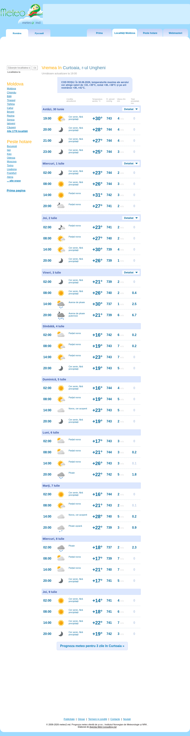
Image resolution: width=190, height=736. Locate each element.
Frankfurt (11, 173)
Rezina (10, 115)
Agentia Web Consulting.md (102, 727)
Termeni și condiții (97, 719)
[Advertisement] (95, 686)
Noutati (127, 719)
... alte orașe (14, 180)
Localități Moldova (124, 33)
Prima (99, 33)
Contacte (115, 719)
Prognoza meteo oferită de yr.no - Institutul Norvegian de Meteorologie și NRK (110, 724)
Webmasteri (175, 33)
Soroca (10, 119)
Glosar (81, 719)
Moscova (11, 161)
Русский (39, 33)
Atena (10, 177)
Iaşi (9, 150)
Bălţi (9, 96)
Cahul (10, 108)
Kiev (9, 154)
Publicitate (69, 719)
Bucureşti (12, 146)
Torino (10, 165)
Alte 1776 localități (17, 131)
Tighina (11, 104)
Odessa (11, 157)
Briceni (10, 111)
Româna (17, 33)
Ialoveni (11, 123)
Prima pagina (16, 190)
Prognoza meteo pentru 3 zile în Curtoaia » (92, 646)
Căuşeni (11, 127)
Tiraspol (11, 100)
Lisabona (12, 169)
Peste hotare (150, 33)
